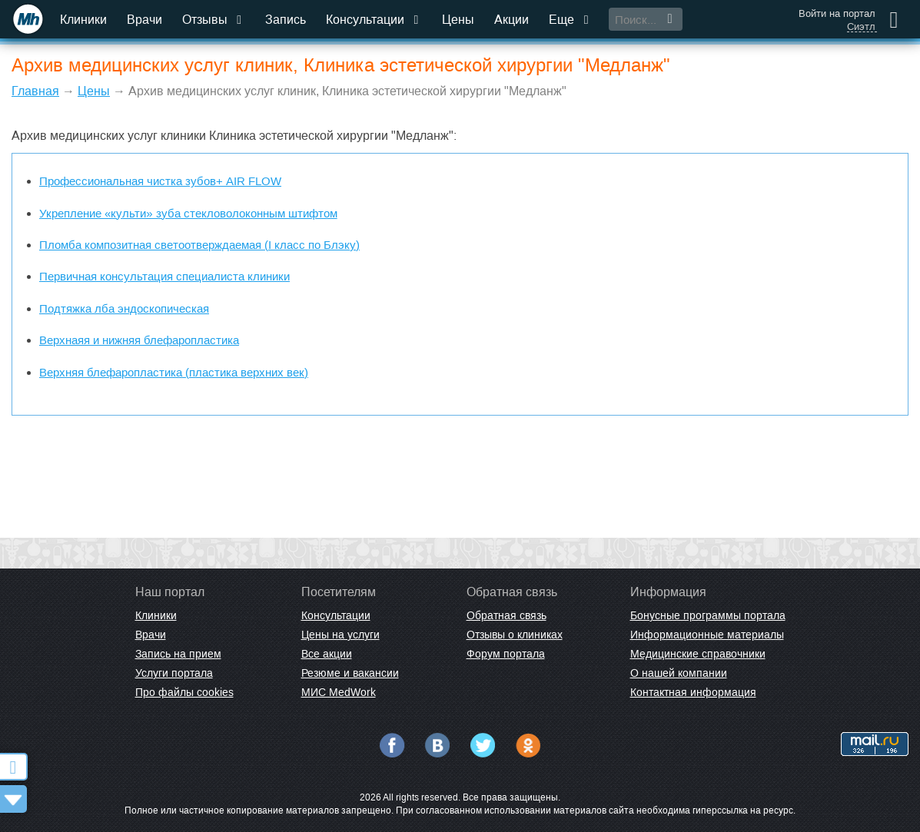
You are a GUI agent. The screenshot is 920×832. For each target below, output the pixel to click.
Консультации (374, 19)
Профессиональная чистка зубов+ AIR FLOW (160, 180)
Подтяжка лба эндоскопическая (124, 308)
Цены (458, 19)
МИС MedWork (338, 692)
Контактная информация (693, 692)
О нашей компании (678, 673)
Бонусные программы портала (707, 615)
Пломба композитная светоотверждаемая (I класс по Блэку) (199, 244)
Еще (570, 19)
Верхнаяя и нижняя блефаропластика (139, 339)
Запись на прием (178, 654)
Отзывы (213, 19)
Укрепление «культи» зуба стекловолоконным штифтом (188, 213)
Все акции (326, 654)
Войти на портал (837, 13)
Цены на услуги (340, 634)
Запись (285, 19)
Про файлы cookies (184, 692)
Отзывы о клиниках (515, 634)
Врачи (144, 19)
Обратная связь (506, 615)
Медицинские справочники (698, 654)
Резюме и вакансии (350, 673)
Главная (35, 91)
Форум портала (506, 654)
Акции (511, 19)
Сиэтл (861, 27)
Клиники (83, 19)
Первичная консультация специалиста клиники (164, 276)
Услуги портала (174, 673)
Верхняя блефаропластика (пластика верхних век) (173, 372)
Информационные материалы (707, 634)
